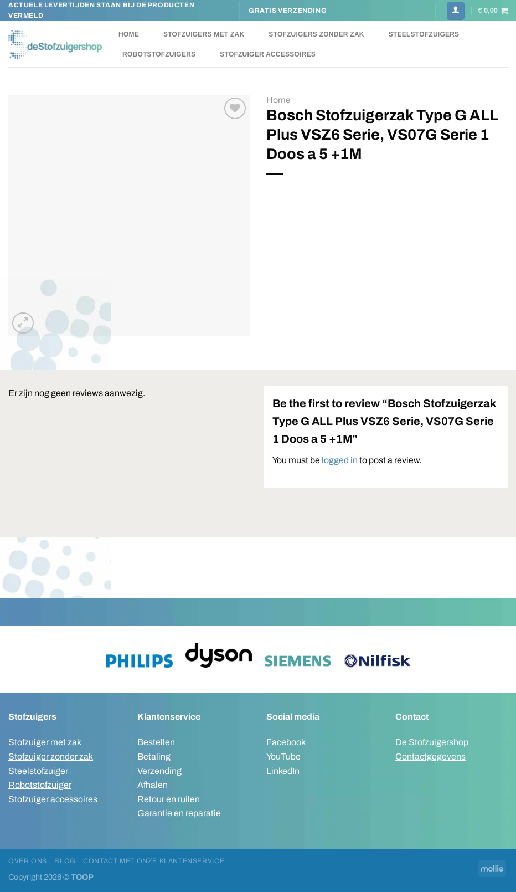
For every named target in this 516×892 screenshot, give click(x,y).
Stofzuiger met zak (44, 742)
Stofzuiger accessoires (268, 54)
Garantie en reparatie (179, 813)
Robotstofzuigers (158, 54)
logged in (340, 460)
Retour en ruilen (168, 799)
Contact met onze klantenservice (153, 861)
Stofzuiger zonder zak (50, 756)
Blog (64, 861)
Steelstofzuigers (424, 34)
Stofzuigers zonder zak (316, 34)
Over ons (27, 861)
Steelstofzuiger (38, 771)
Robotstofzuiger (39, 785)
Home (128, 34)
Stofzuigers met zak (203, 34)
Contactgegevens (430, 756)
